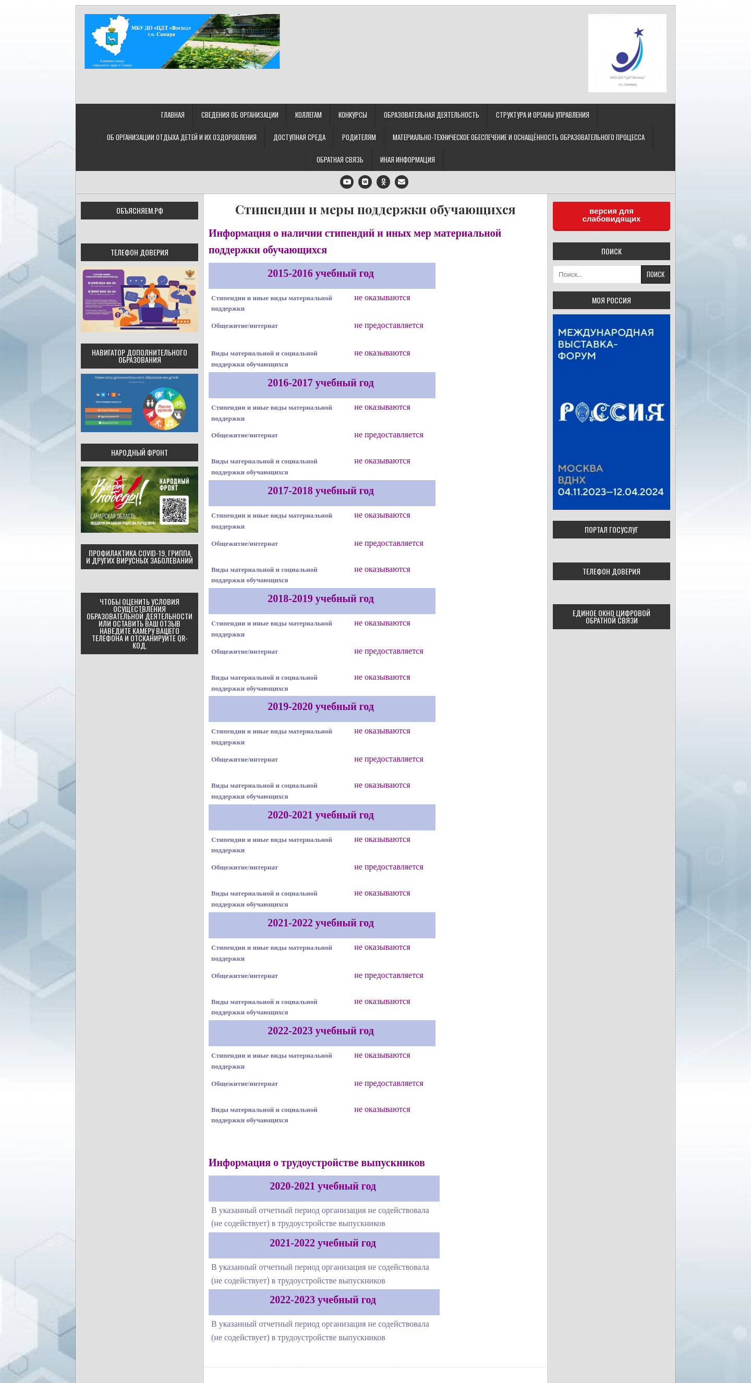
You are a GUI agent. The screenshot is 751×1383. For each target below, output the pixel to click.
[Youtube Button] (347, 182)
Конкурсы (352, 114)
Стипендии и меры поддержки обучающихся (375, 209)
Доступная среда (299, 137)
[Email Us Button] (401, 182)
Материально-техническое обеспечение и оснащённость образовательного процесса (519, 137)
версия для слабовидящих (612, 214)
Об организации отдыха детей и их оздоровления (182, 137)
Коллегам (308, 114)
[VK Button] (365, 182)
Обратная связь (340, 159)
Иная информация (407, 159)
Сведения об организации (239, 114)
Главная (173, 114)
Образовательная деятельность (431, 114)
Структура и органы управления (542, 114)
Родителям (359, 137)
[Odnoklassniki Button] (383, 182)
